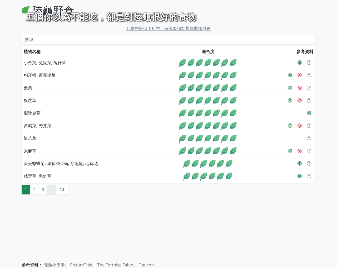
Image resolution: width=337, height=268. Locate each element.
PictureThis (81, 265)
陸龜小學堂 (54, 265)
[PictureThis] (299, 126)
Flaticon (146, 265)
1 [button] (26, 253)
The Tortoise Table (115, 265)
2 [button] (34, 253)
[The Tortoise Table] (299, 138)
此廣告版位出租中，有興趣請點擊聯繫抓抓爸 (168, 91)
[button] (309, 126)
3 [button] (43, 253)
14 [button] (62, 253)
